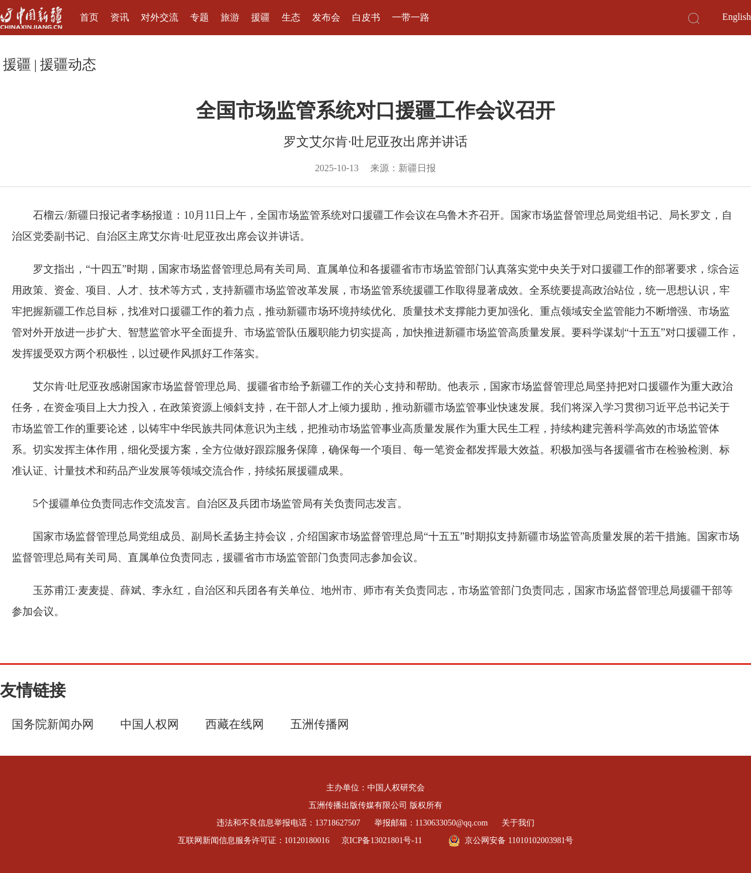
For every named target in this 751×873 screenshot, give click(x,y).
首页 (89, 17)
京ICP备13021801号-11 (381, 840)
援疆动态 (68, 64)
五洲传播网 (319, 724)
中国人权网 (149, 724)
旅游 (230, 17)
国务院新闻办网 (53, 724)
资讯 (119, 17)
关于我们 (518, 822)
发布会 (326, 17)
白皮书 (366, 17)
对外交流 (159, 17)
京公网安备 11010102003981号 (510, 841)
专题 (199, 17)
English (736, 17)
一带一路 (410, 17)
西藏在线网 (234, 724)
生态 (291, 17)
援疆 (260, 17)
